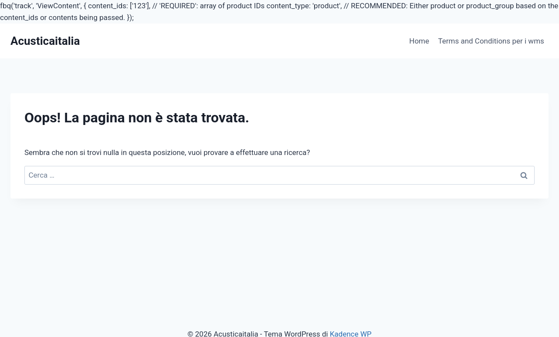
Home (419, 41)
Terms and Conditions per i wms (491, 41)
